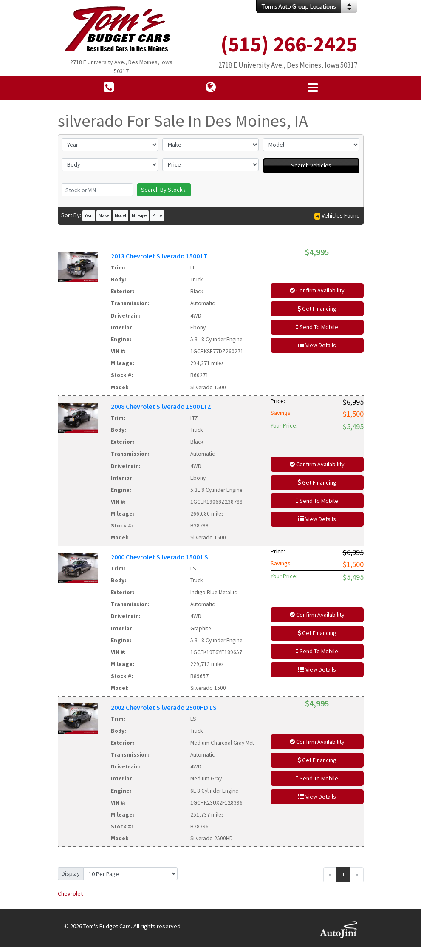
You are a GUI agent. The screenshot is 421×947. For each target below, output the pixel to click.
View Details (317, 345)
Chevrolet (70, 893)
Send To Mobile (317, 327)
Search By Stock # (164, 189)
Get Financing (316, 308)
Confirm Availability (317, 290)
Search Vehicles (311, 165)
